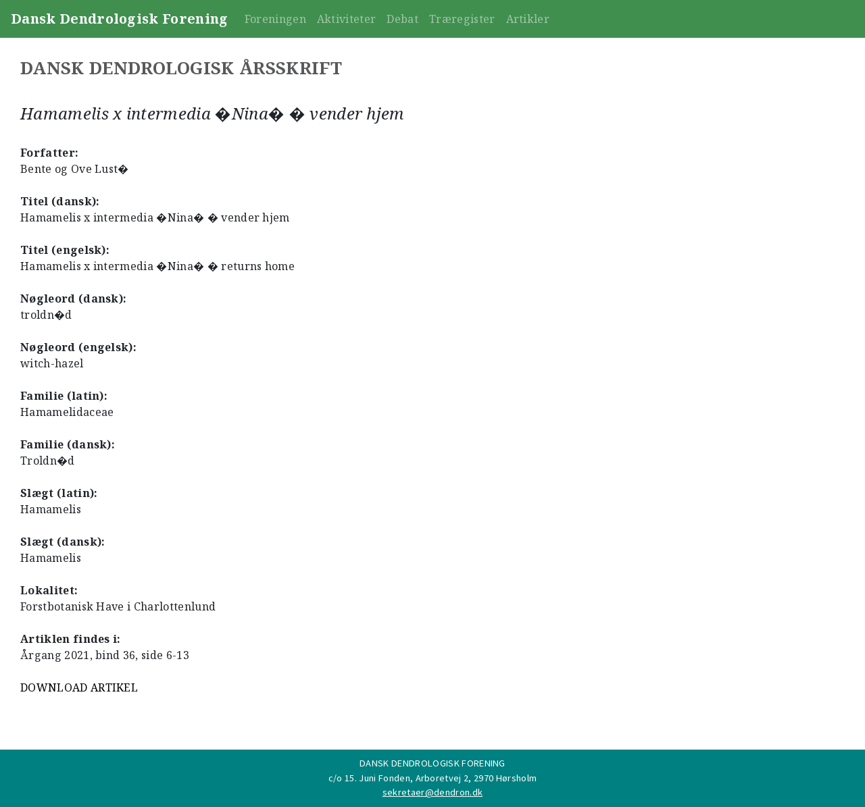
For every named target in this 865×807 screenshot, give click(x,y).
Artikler (528, 18)
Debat (402, 18)
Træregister (462, 18)
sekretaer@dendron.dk (432, 792)
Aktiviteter (346, 18)
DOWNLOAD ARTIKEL (79, 687)
